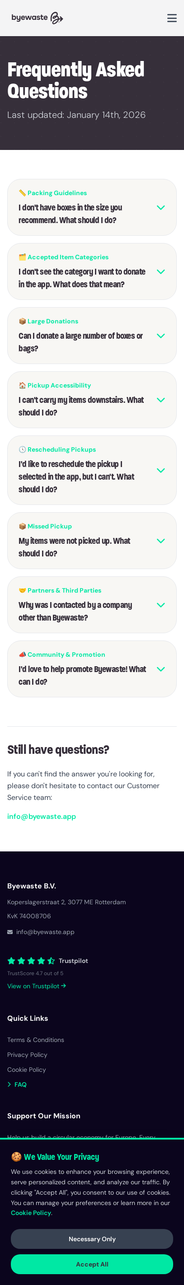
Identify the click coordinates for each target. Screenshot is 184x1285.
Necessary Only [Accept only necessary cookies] (92, 1239)
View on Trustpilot (36, 986)
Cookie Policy (31, 1213)
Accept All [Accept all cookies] (92, 1264)
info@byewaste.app (41, 816)
